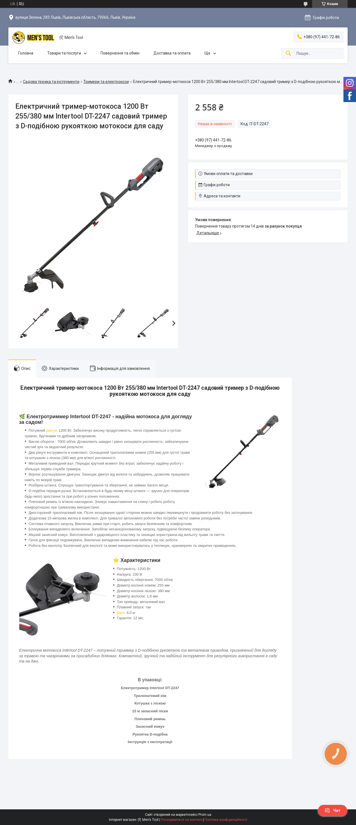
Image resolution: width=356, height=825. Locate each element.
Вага (121, 613)
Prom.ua (204, 815)
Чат (332, 810)
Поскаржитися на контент (181, 820)
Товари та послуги (64, 53)
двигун (51, 430)
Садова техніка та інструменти (51, 81)
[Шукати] (288, 53)
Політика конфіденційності (226, 820)
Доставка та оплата (172, 53)
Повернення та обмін (120, 53)
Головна (25, 53)
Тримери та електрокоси (106, 81)
